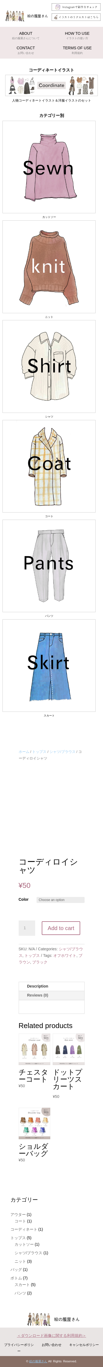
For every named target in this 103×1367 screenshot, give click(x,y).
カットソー (24, 1244)
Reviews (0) (37, 995)
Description (37, 986)
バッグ (16, 1269)
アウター (18, 1214)
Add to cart (61, 928)
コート (20, 1221)
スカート (22, 1284)
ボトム (16, 1278)
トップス (39, 752)
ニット (20, 1261)
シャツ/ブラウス (62, 752)
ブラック (40, 962)
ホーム (24, 752)
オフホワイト (64, 955)
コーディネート (23, 1229)
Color (24, 899)
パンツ (20, 1293)
